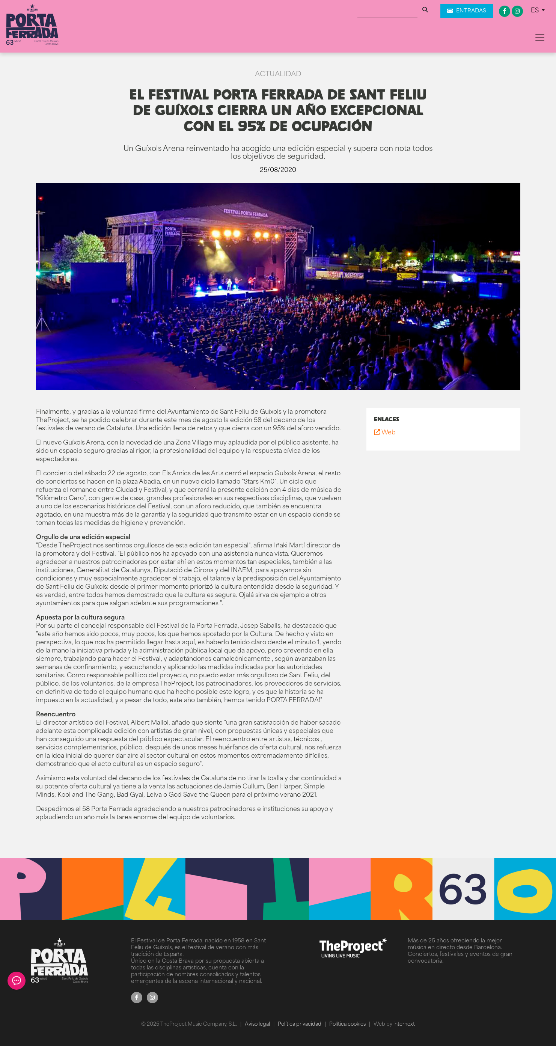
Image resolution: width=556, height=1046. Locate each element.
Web (385, 433)
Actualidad (278, 74)
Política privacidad (300, 1024)
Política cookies (348, 1024)
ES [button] (535, 11)
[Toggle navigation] (539, 37)
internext (404, 1024)
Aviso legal (258, 1024)
